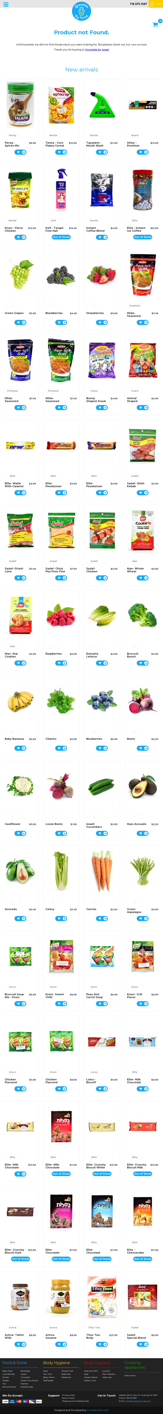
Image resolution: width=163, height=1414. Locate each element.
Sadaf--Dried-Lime (14, 570)
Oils (4, 1383)
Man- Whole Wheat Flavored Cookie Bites (135, 573)
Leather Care (90, 1380)
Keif (53, 220)
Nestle (53, 135)
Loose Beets (54, 824)
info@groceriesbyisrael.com (138, 1401)
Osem (94, 390)
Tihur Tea (94, 1327)
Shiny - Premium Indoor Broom (136, 145)
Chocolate (25, 1377)
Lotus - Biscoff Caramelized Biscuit (95, 1084)
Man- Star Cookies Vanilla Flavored (11, 658)
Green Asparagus (134, 911)
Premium (134, 305)
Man (134, 561)
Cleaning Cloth (91, 1371)
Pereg (12, 135)
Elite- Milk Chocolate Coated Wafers (53, 1169)
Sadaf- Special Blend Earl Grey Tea (136, 1337)
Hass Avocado (136, 824)
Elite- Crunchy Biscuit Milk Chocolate (136, 1167)
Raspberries (54, 653)
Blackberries (54, 313)
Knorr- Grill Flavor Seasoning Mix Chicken (135, 998)
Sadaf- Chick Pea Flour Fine (55, 570)
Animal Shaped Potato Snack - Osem (136, 402)
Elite (135, 220)
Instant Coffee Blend (95, 229)
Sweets (5, 1380)
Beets (131, 738)
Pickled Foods (27, 1387)
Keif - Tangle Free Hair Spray (55, 230)
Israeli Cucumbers (94, 825)
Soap (45, 1371)
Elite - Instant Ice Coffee (136, 229)
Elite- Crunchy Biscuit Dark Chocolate (14, 1252)
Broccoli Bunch (132, 655)
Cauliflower (12, 824)
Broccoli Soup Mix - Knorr (14, 996)
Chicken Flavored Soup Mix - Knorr (12, 1084)
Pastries (24, 1383)
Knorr (12, 987)
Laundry (106, 1371)
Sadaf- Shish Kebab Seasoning (135, 486)
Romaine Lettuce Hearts (92, 656)
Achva (12, 1327)
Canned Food (8, 1374)
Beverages (25, 1371)
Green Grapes (14, 313)
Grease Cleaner (91, 1377)
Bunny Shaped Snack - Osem (96, 401)
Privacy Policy (68, 1395)
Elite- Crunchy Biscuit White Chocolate (96, 1167)
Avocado (11, 909)
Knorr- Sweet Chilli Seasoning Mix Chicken (55, 998)
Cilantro (51, 738)
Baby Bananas (14, 738)
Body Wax (66, 1374)
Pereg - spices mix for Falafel (12, 145)
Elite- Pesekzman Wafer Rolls (53, 486)
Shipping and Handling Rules (75, 1401)
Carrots (91, 909)
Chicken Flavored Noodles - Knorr (52, 1084)
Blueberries (94, 738)
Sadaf (134, 476)
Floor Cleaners (108, 1374)
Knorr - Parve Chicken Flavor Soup (14, 230)
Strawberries (95, 313)
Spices (23, 1374)
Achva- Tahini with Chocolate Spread (14, 1339)
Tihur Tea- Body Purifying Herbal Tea (93, 1339)
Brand (134, 135)
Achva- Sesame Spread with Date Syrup (54, 1339)
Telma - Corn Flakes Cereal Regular (55, 145)
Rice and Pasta (9, 1387)
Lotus (94, 1072)
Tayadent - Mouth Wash (94, 144)
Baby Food (7, 1371)
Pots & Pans (130, 1375)
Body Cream (49, 1377)
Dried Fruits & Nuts (29, 1380)
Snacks (5, 1377)
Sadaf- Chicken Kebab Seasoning (93, 573)
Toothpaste (48, 1380)
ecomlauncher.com (98, 1410)
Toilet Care (107, 1377)
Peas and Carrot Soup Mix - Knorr (94, 997)
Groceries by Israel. (97, 49)
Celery (50, 909)
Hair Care (47, 1374)
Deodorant (66, 1377)
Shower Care (67, 1371)
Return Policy (68, 1398)
